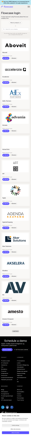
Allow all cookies (15, 432)
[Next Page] (15, 331)
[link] (5, 58)
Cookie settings (15, 425)
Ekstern (13, 58)
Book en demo (7, 349)
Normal (6, 58)
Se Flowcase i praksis (22, 349)
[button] (15, 22)
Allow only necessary (15, 429)
